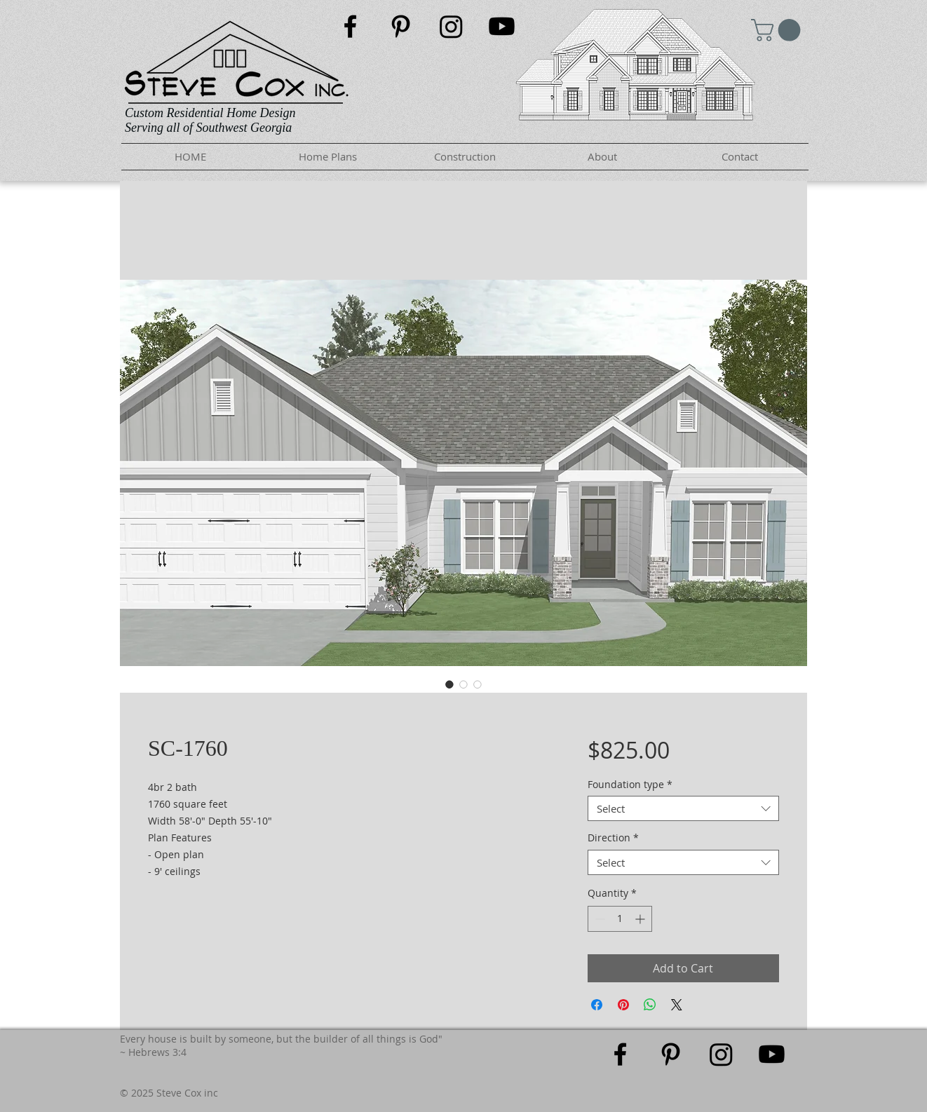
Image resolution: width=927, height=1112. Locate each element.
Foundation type (630, 785)
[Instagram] (451, 26)
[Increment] (641, 919)
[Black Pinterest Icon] (401, 26)
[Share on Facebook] (596, 1004)
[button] (778, 30)
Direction (613, 838)
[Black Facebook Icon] (350, 26)
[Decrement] (598, 919)
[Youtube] (502, 26)
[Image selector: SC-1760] (449, 684)
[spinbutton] (619, 919)
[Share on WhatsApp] (650, 1004)
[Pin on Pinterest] (623, 1004)
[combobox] (683, 808)
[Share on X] (676, 1004)
